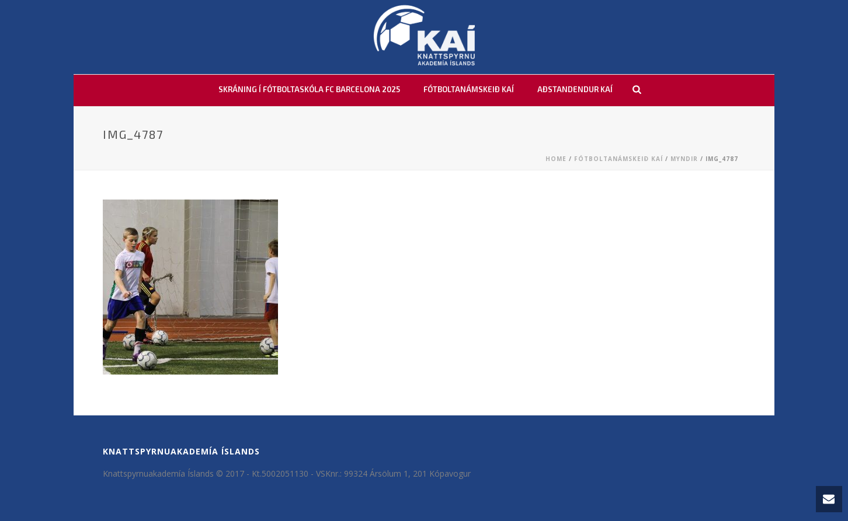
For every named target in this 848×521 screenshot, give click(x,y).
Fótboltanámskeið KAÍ (618, 159)
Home (556, 159)
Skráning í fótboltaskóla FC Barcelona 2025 (309, 89)
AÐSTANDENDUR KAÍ (575, 89)
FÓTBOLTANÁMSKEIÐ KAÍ (468, 89)
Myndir (684, 159)
